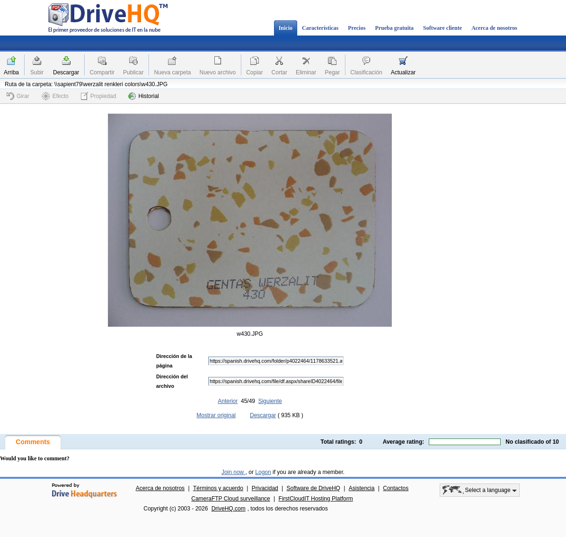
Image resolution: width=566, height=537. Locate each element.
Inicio (285, 28)
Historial (143, 96)
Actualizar (403, 72)
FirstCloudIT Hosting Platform (316, 498)
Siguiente (270, 401)
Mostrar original (216, 415)
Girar (18, 96)
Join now (233, 472)
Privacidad (265, 488)
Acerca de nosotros (494, 28)
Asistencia (362, 488)
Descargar (66, 72)
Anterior (228, 401)
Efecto (55, 96)
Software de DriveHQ (313, 488)
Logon (263, 472)
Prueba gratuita (394, 28)
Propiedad (98, 96)
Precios (356, 28)
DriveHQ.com (229, 508)
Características (320, 28)
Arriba (11, 72)
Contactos (395, 488)
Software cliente (442, 28)
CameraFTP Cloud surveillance (230, 498)
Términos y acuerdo (218, 488)
